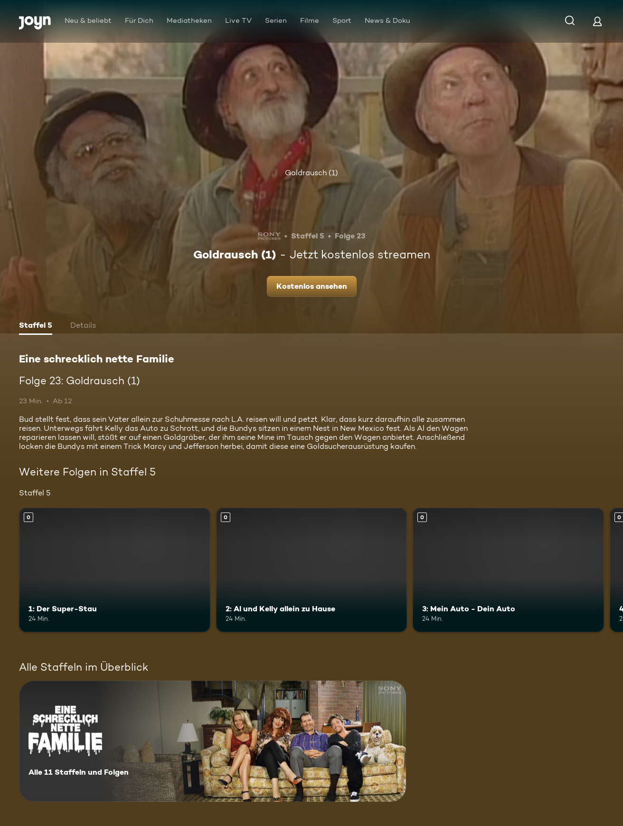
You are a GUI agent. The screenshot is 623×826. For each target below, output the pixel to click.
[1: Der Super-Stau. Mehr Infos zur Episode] (114, 570)
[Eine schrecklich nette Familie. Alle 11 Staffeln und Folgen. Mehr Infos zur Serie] (212, 741)
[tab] (35, 326)
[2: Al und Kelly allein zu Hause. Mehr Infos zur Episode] (311, 570)
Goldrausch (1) (311, 172)
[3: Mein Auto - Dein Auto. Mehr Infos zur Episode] (508, 570)
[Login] (597, 21)
